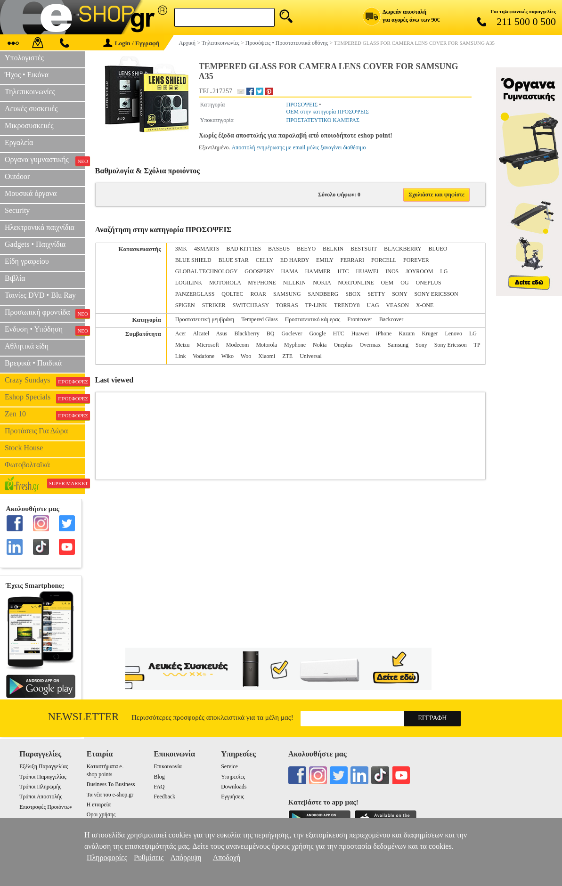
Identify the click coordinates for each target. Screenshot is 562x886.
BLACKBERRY (403, 248)
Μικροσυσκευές (29, 126)
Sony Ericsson (450, 344)
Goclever (291, 333)
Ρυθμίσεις (148, 857)
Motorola (266, 344)
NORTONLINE (356, 282)
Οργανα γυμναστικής (45, 160)
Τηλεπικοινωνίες (30, 92)
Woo (246, 356)
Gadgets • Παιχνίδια (35, 244)
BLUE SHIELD (193, 260)
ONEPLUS (428, 282)
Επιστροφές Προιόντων (45, 807)
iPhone (383, 333)
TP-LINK (316, 305)
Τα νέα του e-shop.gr (110, 794)
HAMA (289, 271)
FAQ (159, 786)
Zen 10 (45, 415)
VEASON (397, 305)
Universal (311, 356)
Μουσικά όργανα (31, 193)
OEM (387, 282)
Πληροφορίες (107, 857)
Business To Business (111, 784)
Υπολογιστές (24, 58)
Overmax (370, 344)
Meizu (182, 344)
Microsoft (207, 344)
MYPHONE (262, 282)
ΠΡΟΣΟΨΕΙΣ (302, 104)
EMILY (324, 260)
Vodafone (203, 356)
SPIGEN (185, 305)
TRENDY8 (347, 305)
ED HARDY (294, 260)
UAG (373, 305)
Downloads (233, 786)
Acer (180, 333)
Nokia (319, 344)
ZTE (287, 356)
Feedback (164, 796)
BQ (271, 333)
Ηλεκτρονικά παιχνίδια (39, 227)
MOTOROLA (225, 282)
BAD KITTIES (243, 248)
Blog (159, 776)
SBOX (352, 294)
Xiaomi (266, 356)
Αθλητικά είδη (27, 346)
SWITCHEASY (251, 305)
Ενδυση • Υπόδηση (45, 330)
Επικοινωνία (167, 766)
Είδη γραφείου (27, 261)
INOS (392, 271)
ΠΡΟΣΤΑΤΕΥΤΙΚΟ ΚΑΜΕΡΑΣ (322, 120)
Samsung (398, 344)
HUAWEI (367, 271)
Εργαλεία (19, 142)
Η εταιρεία (99, 804)
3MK (181, 248)
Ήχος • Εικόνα (27, 75)
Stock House (24, 448)
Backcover (391, 319)
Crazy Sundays (45, 381)
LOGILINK (188, 282)
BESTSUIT (363, 248)
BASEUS (279, 248)
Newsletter (83, 717)
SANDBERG (323, 294)
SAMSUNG (287, 294)
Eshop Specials (45, 398)
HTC (343, 271)
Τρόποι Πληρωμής (40, 786)
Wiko (227, 356)
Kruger (430, 333)
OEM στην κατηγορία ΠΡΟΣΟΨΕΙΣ (327, 111)
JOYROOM (419, 271)
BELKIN (333, 248)
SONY (399, 294)
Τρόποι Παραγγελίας (42, 776)
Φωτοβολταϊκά (27, 465)
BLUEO (437, 248)
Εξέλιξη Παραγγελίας (43, 766)
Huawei (360, 333)
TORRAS (287, 305)
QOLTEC (232, 294)
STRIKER (214, 305)
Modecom (237, 344)
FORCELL (383, 260)
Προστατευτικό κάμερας (313, 319)
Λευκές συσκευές (31, 109)
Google (317, 333)
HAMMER (318, 271)
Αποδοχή (227, 857)
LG (444, 271)
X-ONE (424, 305)
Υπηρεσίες (233, 776)
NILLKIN (294, 282)
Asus (221, 333)
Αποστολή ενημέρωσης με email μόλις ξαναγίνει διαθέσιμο (298, 147)
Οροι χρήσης (101, 814)
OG (404, 282)
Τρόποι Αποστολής (40, 796)
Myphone (295, 344)
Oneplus (343, 344)
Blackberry (246, 333)
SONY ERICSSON (436, 294)
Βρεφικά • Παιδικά (33, 363)
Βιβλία (15, 278)
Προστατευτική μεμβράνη (204, 319)
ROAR (258, 294)
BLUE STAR (234, 260)
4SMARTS (206, 248)
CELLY (264, 260)
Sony (421, 344)
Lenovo (453, 333)
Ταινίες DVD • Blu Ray (40, 295)
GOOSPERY (259, 271)
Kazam (407, 333)
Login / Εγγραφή (131, 43)
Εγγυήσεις (232, 796)
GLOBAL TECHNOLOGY (206, 271)
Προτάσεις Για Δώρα (36, 431)
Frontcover (359, 319)
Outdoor (17, 176)
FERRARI (352, 260)
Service (229, 766)
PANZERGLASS (195, 294)
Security (17, 210)
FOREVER (416, 260)
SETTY (376, 294)
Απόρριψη (185, 857)
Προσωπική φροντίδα (45, 313)
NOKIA (322, 282)
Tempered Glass (259, 319)
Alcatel (201, 333)
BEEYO (306, 248)
